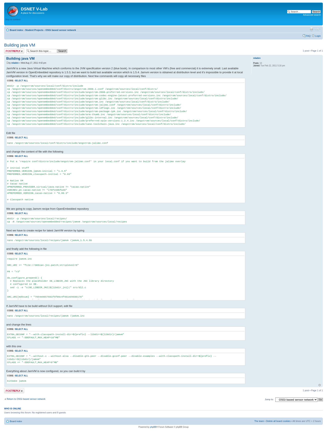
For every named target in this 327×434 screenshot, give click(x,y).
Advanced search (312, 15)
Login (318, 36)
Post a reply (14, 51)
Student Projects (34, 30)
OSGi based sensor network (60, 30)
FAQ (308, 36)
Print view (311, 29)
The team (259, 421)
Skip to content (12, 19)
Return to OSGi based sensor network (26, 399)
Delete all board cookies (278, 421)
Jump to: (269, 399)
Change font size (318, 29)
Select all (21, 80)
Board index (16, 30)
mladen (15, 63)
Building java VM (19, 45)
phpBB (153, 427)
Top (319, 385)
